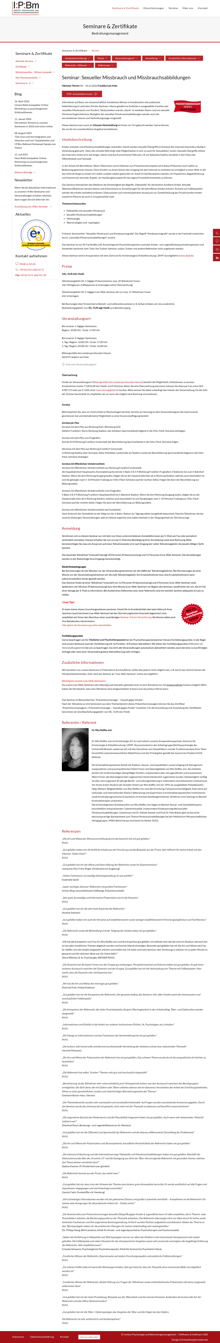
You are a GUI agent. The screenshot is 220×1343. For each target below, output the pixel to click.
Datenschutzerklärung (42, 1336)
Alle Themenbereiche (28, 77)
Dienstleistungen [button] (153, 8)
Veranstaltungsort (126, 58)
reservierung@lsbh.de (107, 389)
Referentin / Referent (78, 65)
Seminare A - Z (25, 83)
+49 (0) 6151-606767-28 (30, 275)
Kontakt (203, 8)
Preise (102, 58)
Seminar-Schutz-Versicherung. (136, 617)
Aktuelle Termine (26, 61)
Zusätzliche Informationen (184, 58)
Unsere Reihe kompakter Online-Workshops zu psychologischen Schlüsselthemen (32, 108)
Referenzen (106, 65)
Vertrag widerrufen (89, 1337)
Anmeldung (153, 58)
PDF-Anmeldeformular (82, 93)
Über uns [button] (188, 8)
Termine (173, 8)
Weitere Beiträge (25, 172)
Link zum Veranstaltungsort (79, 364)
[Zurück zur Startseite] (25, 8)
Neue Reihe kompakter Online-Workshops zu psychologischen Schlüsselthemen (31, 162)
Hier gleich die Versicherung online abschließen (87, 625)
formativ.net (201, 1339)
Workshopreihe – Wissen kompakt (35, 72)
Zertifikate (22, 66)
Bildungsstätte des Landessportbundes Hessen (117, 382)
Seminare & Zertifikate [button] (125, 8)
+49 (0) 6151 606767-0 (29, 269)
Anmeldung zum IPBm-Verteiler (33, 206)
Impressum (18, 1336)
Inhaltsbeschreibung (77, 58)
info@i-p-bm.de (25, 263)
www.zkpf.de (186, 255)
